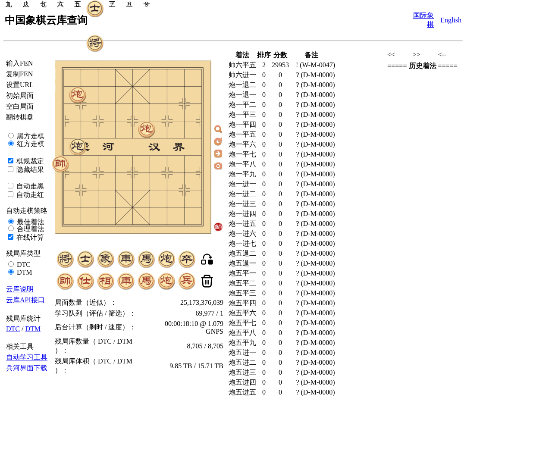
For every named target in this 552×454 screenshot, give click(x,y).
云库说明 (20, 289)
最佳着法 (29, 221)
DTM (23, 272)
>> (416, 54)
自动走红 (29, 194)
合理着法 (29, 228)
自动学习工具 (26, 357)
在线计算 (29, 237)
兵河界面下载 (26, 368)
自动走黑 (29, 186)
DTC (23, 264)
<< (391, 54)
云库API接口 (25, 300)
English (450, 20)
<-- (442, 54)
